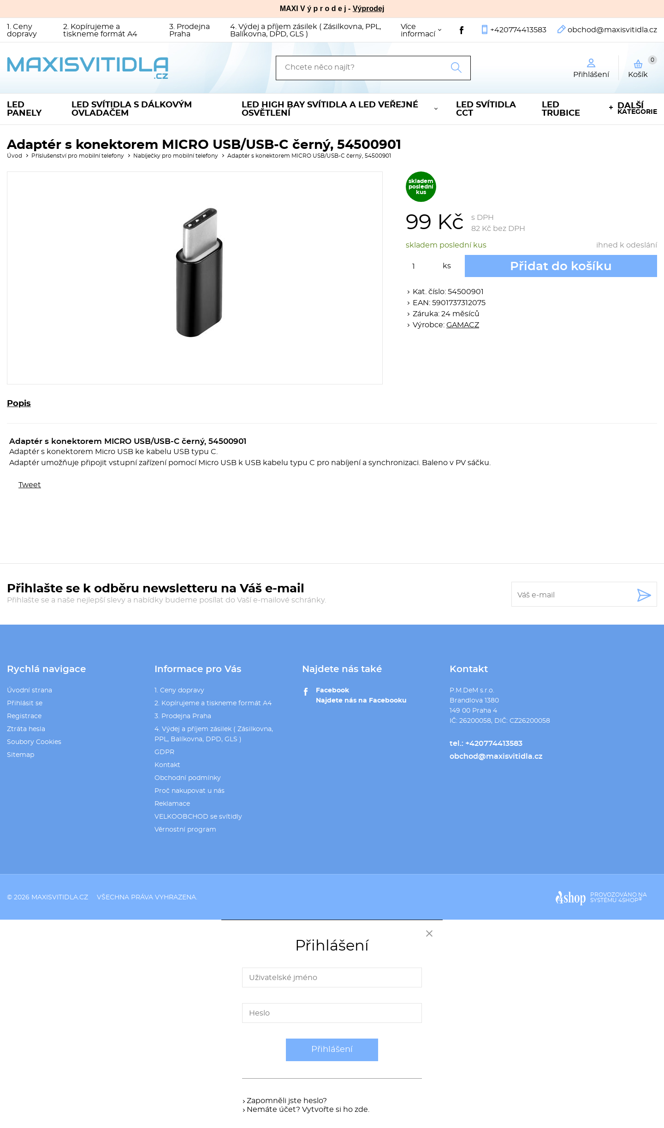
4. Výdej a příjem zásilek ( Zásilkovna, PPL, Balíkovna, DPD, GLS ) (305, 30)
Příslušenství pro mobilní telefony (77, 156)
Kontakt (167, 765)
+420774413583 (518, 30)
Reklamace (172, 804)
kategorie (637, 108)
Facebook (332, 690)
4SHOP (630, 900)
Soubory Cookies (34, 742)
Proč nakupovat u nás (189, 791)
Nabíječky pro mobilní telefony (175, 156)
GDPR (164, 752)
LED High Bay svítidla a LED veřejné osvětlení (330, 109)
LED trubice (561, 109)
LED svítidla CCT (486, 109)
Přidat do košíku (561, 266)
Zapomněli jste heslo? (287, 1100)
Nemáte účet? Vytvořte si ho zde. (308, 1109)
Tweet (29, 485)
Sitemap (20, 755)
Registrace (24, 716)
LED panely (24, 109)
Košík (642, 66)
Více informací (418, 30)
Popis (19, 404)
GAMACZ (462, 325)
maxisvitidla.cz (59, 897)
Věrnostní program (185, 830)
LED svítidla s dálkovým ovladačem (131, 109)
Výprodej (368, 8)
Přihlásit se (24, 703)
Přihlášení (332, 1049)
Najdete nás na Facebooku (361, 700)
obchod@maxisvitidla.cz (612, 30)
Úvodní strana (29, 690)
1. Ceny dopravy (22, 30)
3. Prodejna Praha (189, 30)
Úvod (14, 156)
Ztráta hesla (26, 729)
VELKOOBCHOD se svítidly (198, 817)
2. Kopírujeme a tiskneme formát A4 (100, 30)
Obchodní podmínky (187, 778)
